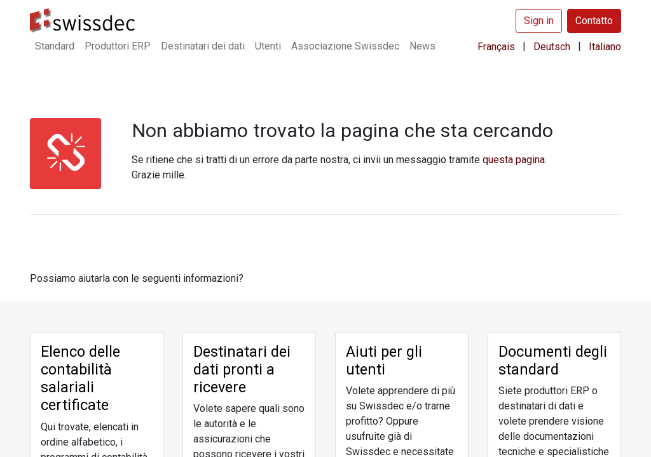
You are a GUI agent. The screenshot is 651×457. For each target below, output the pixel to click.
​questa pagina (514, 160)
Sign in (539, 21)
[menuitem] (54, 46)
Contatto (594, 21)
